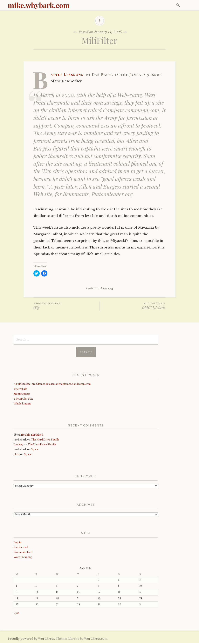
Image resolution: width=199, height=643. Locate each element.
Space (34, 449)
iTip (66, 305)
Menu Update (22, 393)
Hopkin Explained (32, 434)
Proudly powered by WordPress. (31, 638)
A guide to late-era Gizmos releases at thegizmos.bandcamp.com (52, 383)
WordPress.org (23, 557)
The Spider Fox (23, 398)
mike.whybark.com (39, 5)
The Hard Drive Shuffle (45, 439)
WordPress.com (95, 638)
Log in (17, 542)
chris (17, 454)
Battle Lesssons (67, 74)
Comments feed (23, 552)
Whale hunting (22, 403)
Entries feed (21, 547)
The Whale (20, 389)
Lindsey (18, 444)
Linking (107, 288)
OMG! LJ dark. (133, 305)
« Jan (16, 612)
